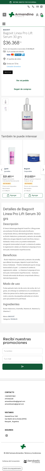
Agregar (11, 195)
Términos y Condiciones (32, 453)
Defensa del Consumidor (11, 461)
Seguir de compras (22, 89)
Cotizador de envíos (14, 66)
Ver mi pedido (22, 80)
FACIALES (14, 319)
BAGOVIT (11, 316)
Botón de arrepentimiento (12, 468)
